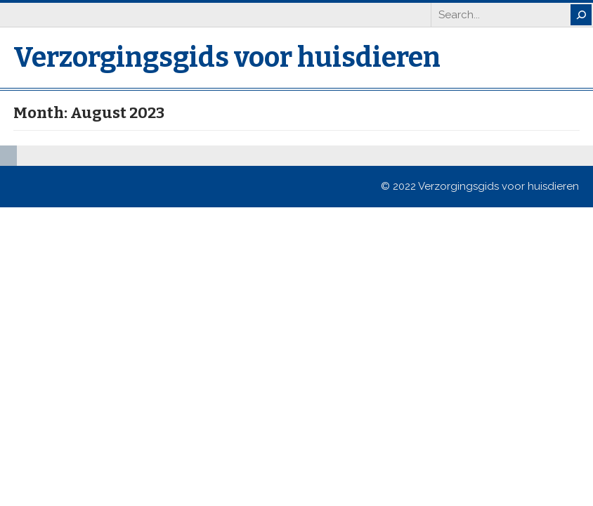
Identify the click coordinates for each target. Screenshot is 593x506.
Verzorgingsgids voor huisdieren (227, 57)
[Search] (581, 14)
